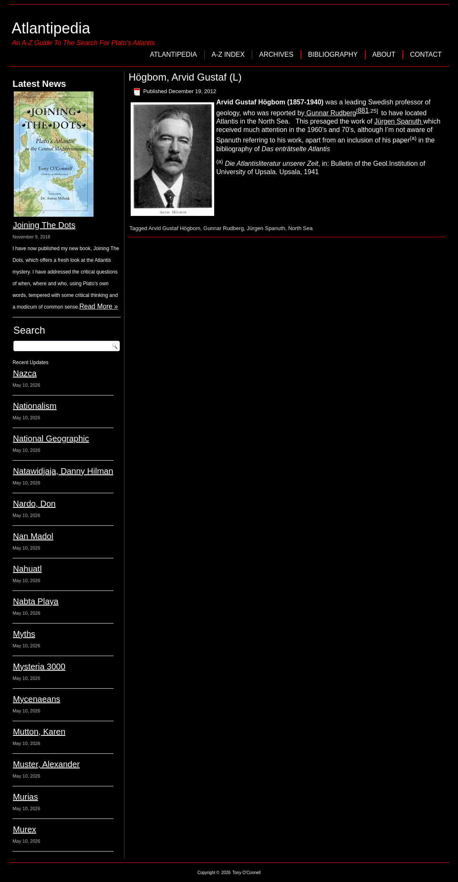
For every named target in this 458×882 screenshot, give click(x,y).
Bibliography (333, 54)
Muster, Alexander (46, 764)
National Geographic (51, 438)
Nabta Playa (35, 601)
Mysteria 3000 (39, 666)
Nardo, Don (34, 503)
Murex (24, 829)
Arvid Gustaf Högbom (174, 228)
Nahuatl (27, 568)
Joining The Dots (44, 225)
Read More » (98, 306)
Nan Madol (33, 536)
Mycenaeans (36, 699)
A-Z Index (228, 54)
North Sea (300, 228)
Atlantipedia (51, 28)
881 (363, 110)
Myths (24, 634)
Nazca (25, 373)
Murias (25, 796)
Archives (276, 54)
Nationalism (34, 406)
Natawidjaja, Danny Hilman (63, 471)
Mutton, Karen (39, 731)
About (383, 54)
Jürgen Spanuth (398, 121)
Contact (426, 54)
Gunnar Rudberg (330, 113)
